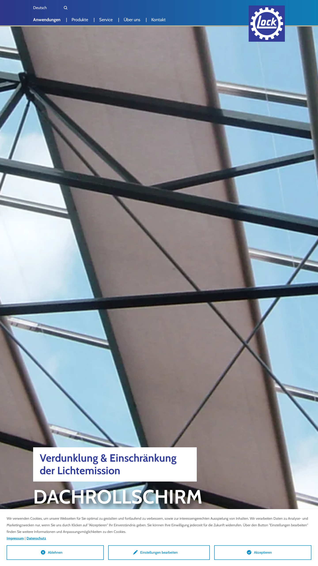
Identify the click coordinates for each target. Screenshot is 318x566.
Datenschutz (36, 538)
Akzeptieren (263, 552)
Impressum (15, 538)
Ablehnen (55, 552)
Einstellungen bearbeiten (159, 552)
